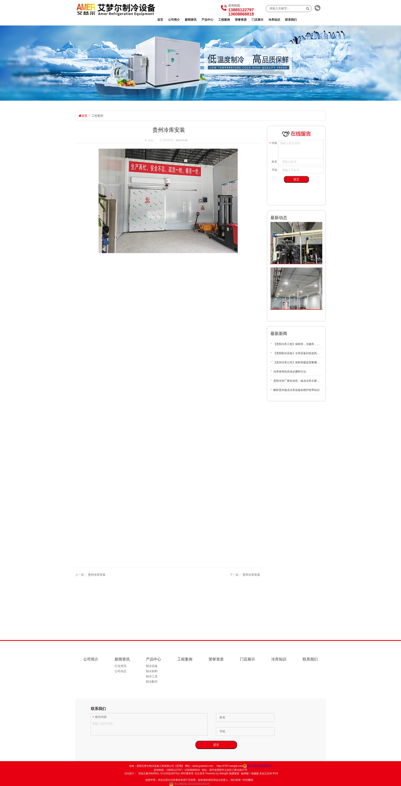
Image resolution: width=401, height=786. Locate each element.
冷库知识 (274, 19)
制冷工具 (152, 676)
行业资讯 (120, 666)
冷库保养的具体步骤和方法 (288, 370)
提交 (296, 179)
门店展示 (257, 19)
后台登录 (200, 773)
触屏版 (245, 773)
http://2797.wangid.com (230, 765)
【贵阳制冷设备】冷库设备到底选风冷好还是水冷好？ (296, 351)
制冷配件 (152, 681)
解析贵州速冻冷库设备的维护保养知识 (295, 388)
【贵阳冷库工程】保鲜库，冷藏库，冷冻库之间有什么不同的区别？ (296, 342)
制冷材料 (152, 671)
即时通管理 (187, 773)
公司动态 (120, 671)
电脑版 (255, 773)
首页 (160, 19)
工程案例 (224, 19)
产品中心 (207, 19)
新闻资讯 (191, 19)
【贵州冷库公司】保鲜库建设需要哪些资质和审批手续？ (296, 361)
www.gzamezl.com (203, 765)
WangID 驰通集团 (229, 773)
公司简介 (174, 19)
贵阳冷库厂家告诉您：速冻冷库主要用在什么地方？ (296, 379)
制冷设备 (152, 666)
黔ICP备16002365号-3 (257, 765)
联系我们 (291, 19)
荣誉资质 (241, 19)
